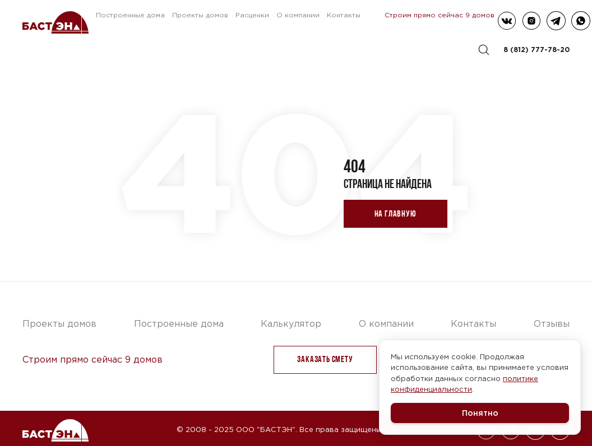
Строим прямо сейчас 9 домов (439, 14)
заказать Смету (325, 359)
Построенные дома (130, 14)
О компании (298, 14)
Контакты (343, 14)
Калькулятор (291, 323)
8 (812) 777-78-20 (536, 49)
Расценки (252, 14)
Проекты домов (200, 14)
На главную (395, 213)
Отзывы (552, 323)
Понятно (480, 413)
